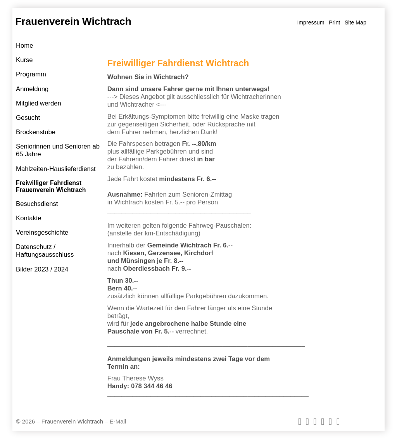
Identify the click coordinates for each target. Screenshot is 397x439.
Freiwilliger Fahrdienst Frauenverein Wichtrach (51, 186)
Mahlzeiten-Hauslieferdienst (56, 169)
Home (24, 45)
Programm (31, 74)
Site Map (355, 22)
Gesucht (28, 117)
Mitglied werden (38, 103)
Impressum (310, 22)
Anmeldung (32, 89)
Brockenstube (35, 132)
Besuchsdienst (37, 203)
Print (334, 22)
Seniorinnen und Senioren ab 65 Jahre (58, 150)
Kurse (24, 60)
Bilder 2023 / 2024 (42, 269)
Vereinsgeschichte (42, 232)
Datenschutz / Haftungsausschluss (45, 250)
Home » (117, 46)
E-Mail (118, 421)
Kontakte (28, 218)
